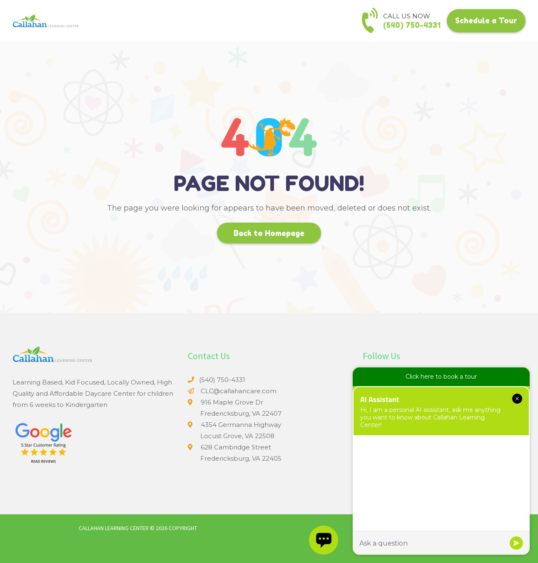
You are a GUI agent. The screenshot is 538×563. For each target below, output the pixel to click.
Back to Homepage (269, 233)
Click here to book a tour (441, 376)
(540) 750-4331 (412, 25)
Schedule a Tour (486, 20)
